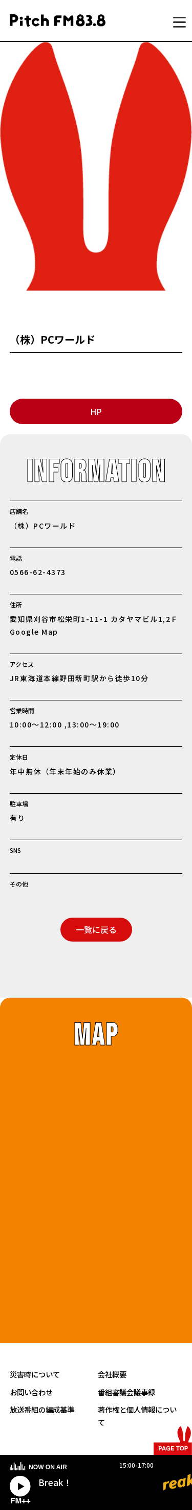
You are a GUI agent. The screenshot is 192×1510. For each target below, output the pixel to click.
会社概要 (112, 1374)
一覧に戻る (96, 929)
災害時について (35, 1374)
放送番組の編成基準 (42, 1409)
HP (96, 411)
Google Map (34, 632)
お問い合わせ (31, 1392)
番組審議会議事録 (126, 1392)
